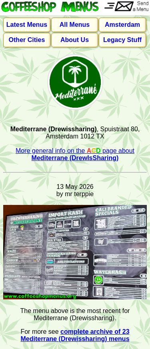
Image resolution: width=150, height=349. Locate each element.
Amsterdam (122, 24)
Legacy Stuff (122, 39)
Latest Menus (26, 24)
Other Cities (27, 39)
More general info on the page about (75, 154)
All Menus (75, 24)
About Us (74, 39)
